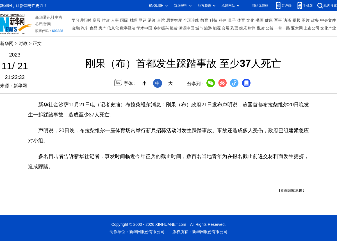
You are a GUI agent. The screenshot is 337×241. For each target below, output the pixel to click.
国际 (124, 20)
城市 (199, 28)
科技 (213, 20)
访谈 (287, 20)
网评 (143, 20)
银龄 (174, 28)
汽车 (85, 28)
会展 (225, 28)
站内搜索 (330, 5)
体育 (241, 20)
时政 (106, 20)
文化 (250, 20)
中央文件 (328, 20)
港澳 (152, 20)
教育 (204, 20)
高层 (97, 20)
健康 (269, 20)
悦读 (261, 28)
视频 (296, 20)
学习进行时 (81, 20)
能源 (217, 28)
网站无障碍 (260, 5)
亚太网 (297, 28)
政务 (315, 20)
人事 (115, 20)
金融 (76, 28)
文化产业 (328, 28)
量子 (232, 20)
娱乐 (243, 28)
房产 (102, 28)
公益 (270, 28)
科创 (223, 20)
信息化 (113, 28)
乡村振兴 (161, 28)
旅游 (208, 28)
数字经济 (128, 28)
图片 (305, 20)
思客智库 (174, 20)
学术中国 (144, 28)
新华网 (6, 43)
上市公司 (312, 28)
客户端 (286, 5)
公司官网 (43, 24)
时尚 (252, 28)
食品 (93, 28)
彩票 (234, 28)
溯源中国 (186, 28)
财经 (133, 20)
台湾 (161, 20)
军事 (278, 20)
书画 (259, 20)
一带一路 (282, 28)
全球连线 (191, 20)
